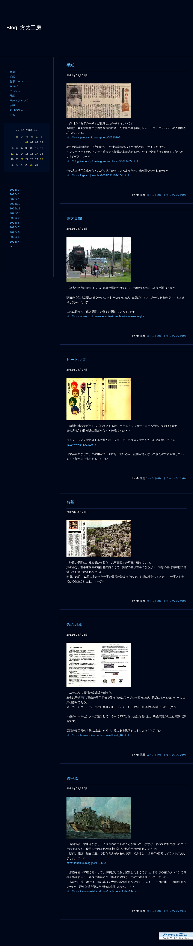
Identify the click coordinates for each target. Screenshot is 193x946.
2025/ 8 (15, 222)
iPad (13, 114)
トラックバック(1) (174, 910)
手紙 (70, 65)
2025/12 (15, 203)
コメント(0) (154, 194)
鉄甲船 (72, 778)
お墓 (70, 502)
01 (26, 142)
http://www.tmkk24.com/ (81, 444)
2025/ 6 (15, 232)
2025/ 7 (15, 227)
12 (12, 153)
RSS (16, 260)
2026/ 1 (15, 199)
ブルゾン (15, 90)
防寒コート (17, 81)
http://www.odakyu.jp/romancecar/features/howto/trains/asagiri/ (105, 316)
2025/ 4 (15, 241)
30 (31, 164)
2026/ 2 (15, 194)
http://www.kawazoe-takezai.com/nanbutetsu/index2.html (101, 891)
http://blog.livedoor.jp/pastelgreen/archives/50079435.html (102, 161)
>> (36, 130)
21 (21, 159)
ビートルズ (76, 359)
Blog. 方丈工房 (23, 27)
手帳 (12, 105)
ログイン (18, 268)
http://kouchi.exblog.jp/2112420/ (86, 862)
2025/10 (15, 213)
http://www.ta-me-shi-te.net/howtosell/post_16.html (97, 735)
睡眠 (12, 76)
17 (36, 153)
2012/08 (27, 130)
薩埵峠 (14, 86)
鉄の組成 (74, 625)
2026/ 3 (15, 189)
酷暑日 (14, 72)
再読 (12, 95)
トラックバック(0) (174, 194)
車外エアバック (19, 100)
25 (41, 159)
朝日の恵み (17, 109)
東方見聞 (74, 218)
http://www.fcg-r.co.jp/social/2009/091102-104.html (97, 175)
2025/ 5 (15, 237)
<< (18, 130)
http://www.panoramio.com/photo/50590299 (93, 137)
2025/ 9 (15, 217)
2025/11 (15, 208)
